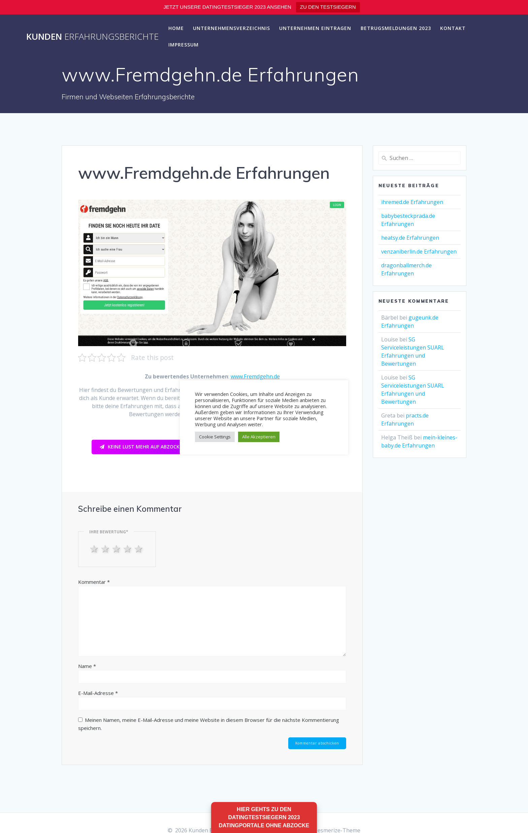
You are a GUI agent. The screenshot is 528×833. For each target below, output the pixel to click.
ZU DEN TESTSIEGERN (328, 7)
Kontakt (453, 28)
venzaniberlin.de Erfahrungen (419, 251)
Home (176, 28)
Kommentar (94, 581)
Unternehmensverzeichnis (231, 28)
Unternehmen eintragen (315, 28)
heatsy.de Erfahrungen (410, 237)
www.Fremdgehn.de (255, 376)
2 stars (105, 548)
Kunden (92, 36)
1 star (94, 548)
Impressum (183, 44)
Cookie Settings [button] (215, 437)
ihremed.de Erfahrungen (412, 202)
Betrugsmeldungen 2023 (396, 28)
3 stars (117, 548)
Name (87, 666)
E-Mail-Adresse (98, 693)
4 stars (128, 548)
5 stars (139, 548)
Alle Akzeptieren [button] (258, 437)
